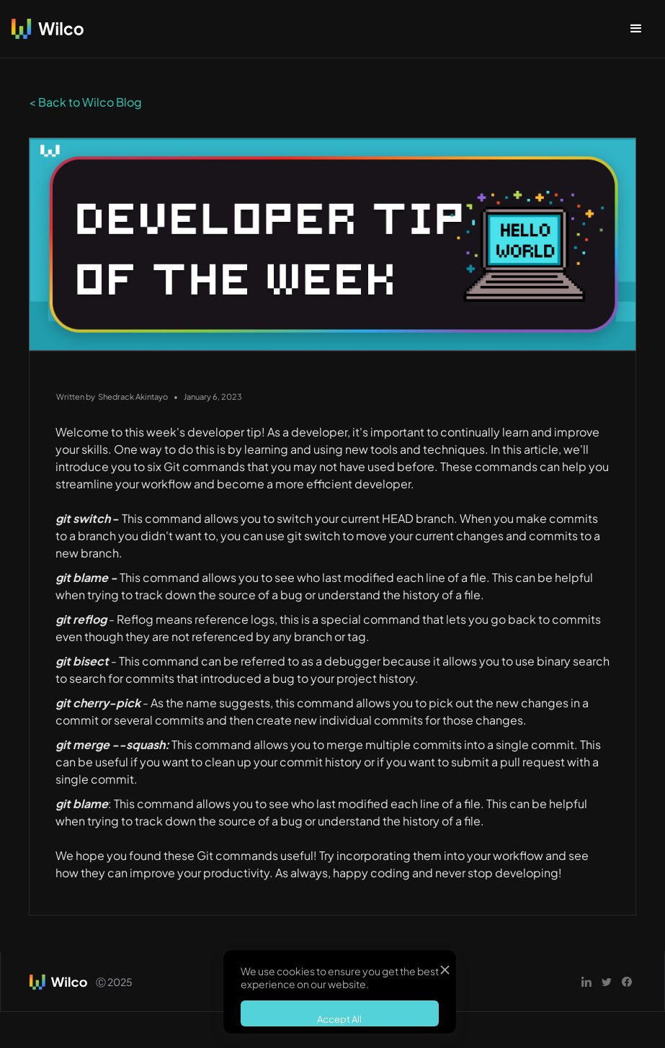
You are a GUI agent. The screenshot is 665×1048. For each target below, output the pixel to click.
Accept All (339, 1019)
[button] (636, 29)
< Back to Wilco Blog (85, 101)
